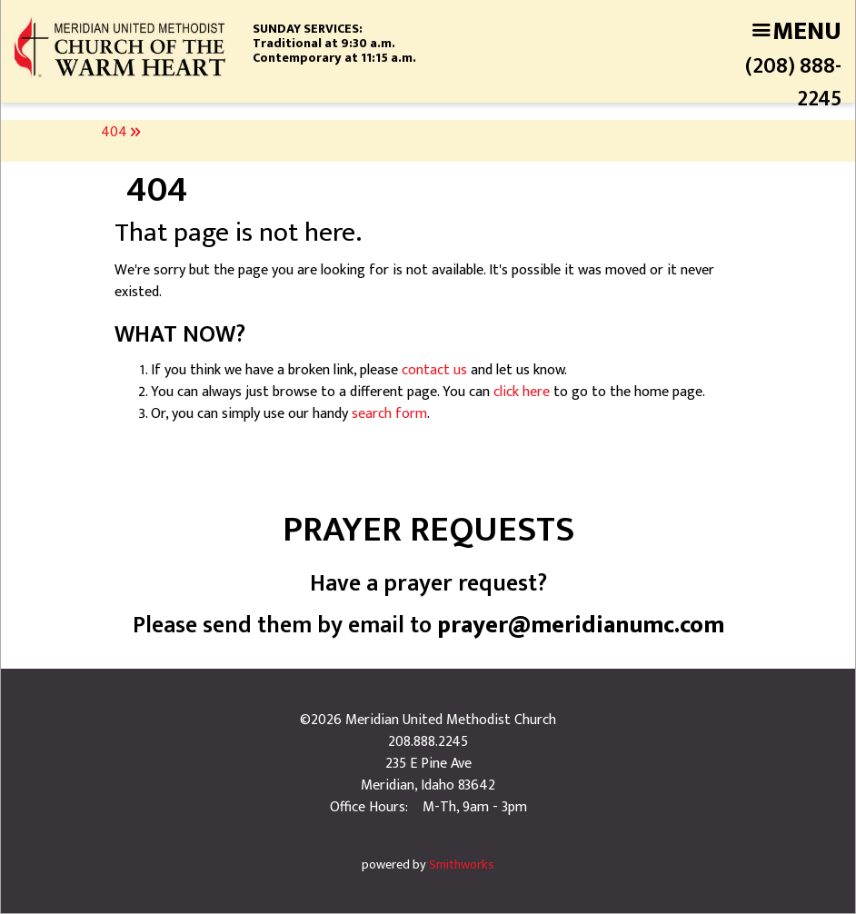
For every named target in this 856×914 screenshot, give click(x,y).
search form (389, 414)
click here (521, 392)
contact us (434, 370)
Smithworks (461, 865)
